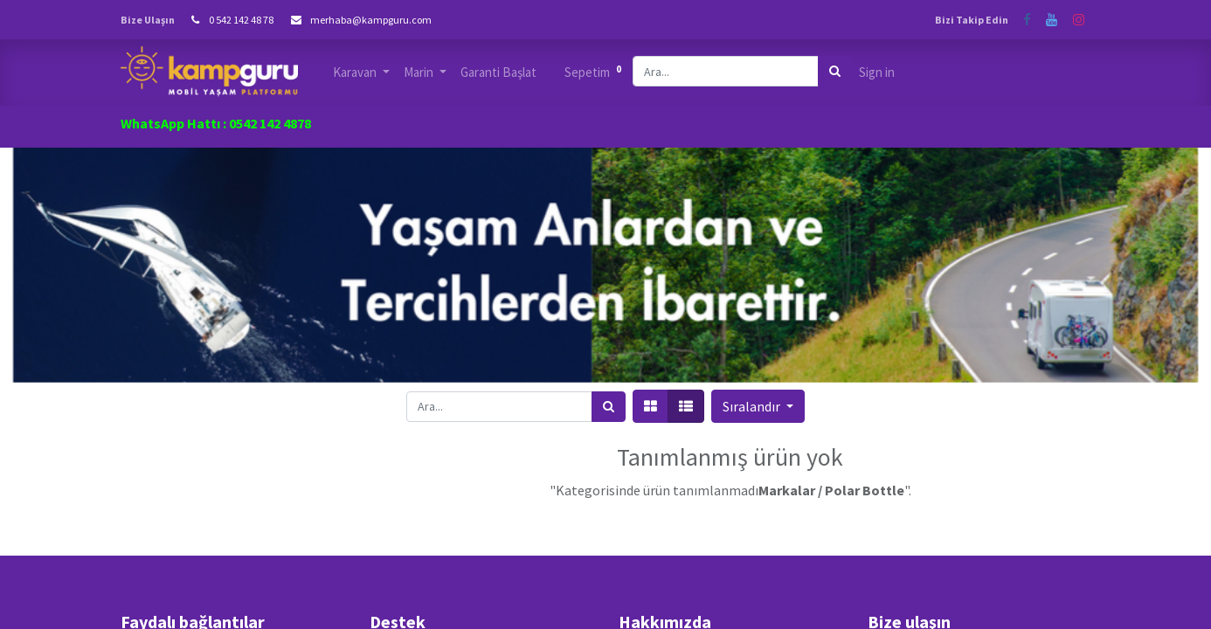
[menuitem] (498, 73)
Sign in (877, 72)
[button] (758, 406)
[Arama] (835, 71)
